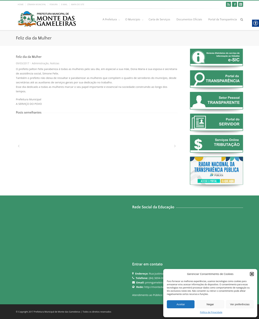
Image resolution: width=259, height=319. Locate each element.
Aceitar (180, 304)
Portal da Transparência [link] (222, 19)
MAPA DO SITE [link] (77, 4)
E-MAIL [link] (64, 4)
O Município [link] (132, 19)
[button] (252, 274)
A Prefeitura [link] (110, 19)
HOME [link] (21, 4)
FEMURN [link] (54, 4)
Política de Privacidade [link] (211, 312)
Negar (210, 304)
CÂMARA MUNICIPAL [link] (36, 4)
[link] (228, 4)
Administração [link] (40, 63)
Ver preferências (240, 304)
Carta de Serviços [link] (159, 19)
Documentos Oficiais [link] (189, 19)
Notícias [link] (54, 63)
